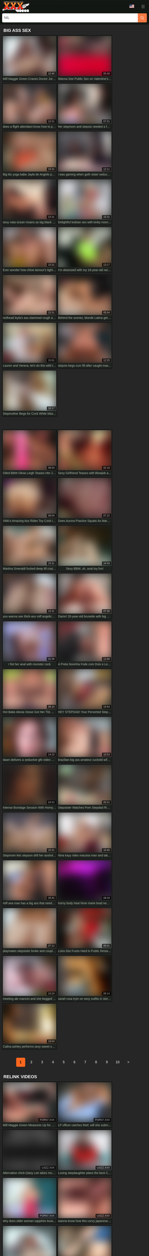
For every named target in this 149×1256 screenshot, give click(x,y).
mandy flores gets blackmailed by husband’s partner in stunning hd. (106, 992)
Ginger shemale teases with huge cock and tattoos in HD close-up (39, 992)
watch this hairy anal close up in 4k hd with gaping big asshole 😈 (38, 1042)
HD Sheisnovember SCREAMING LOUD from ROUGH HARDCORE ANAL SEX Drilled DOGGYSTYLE (37, 967)
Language (131, 6)
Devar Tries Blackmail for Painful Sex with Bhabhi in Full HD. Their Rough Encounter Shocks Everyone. (112, 1017)
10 (118, 655)
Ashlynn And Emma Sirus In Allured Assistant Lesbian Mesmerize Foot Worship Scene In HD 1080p (39, 1071)
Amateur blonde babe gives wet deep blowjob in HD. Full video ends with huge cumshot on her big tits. (111, 1044)
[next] (128, 655)
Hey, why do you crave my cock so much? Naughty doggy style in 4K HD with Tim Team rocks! (38, 1017)
